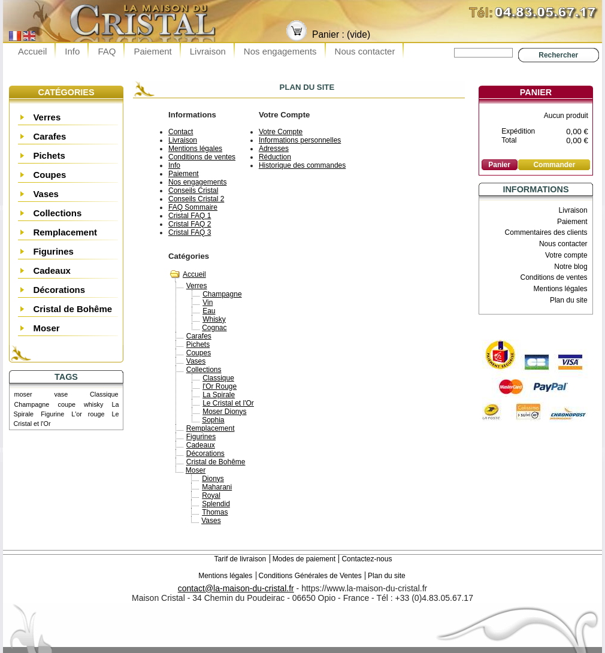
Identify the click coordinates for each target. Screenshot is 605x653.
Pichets (49, 155)
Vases (46, 194)
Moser (46, 328)
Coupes (49, 175)
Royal (211, 495)
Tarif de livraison (240, 559)
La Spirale (218, 395)
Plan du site (569, 300)
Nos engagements (280, 51)
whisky (93, 404)
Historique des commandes (302, 165)
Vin (207, 302)
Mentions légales (195, 148)
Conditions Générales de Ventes (310, 576)
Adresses (274, 148)
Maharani (217, 487)
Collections (57, 213)
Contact (180, 132)
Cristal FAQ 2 (189, 224)
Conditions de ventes (201, 157)
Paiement (152, 51)
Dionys (213, 478)
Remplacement (65, 232)
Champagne (32, 404)
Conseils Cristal (193, 190)
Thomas (215, 512)
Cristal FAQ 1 (189, 215)
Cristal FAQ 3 (189, 232)
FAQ (107, 51)
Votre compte (566, 255)
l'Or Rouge (219, 386)
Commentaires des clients (546, 232)
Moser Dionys (224, 411)
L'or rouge (87, 414)
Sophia (213, 420)
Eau (208, 311)
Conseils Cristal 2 (196, 199)
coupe (66, 404)
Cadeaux (52, 270)
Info (72, 51)
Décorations (59, 290)
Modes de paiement (304, 559)
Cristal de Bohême (72, 309)
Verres (46, 117)
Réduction (275, 157)
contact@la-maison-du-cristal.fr (236, 588)
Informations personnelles (300, 140)
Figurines (53, 251)
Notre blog (570, 266)
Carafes (49, 136)
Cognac (214, 328)
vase (61, 394)
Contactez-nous (366, 559)
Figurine (52, 414)
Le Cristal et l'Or (228, 403)
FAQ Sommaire (192, 207)
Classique (104, 394)
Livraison (208, 51)
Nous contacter (365, 51)
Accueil (32, 51)
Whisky (214, 319)
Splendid (216, 504)
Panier (536, 92)
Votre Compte (280, 132)
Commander (554, 165)
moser (23, 394)
